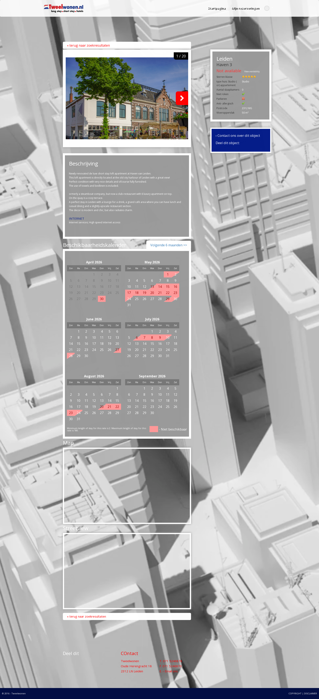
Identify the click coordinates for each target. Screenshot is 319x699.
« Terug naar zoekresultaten (88, 45)
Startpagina (216, 8)
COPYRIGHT (295, 693)
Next (182, 98)
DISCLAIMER (310, 693)
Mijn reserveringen (245, 8)
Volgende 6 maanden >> (168, 245)
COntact (129, 653)
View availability (252, 71)
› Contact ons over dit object (238, 135)
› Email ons (170, 671)
